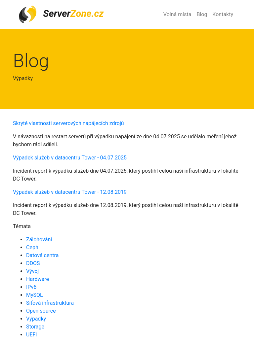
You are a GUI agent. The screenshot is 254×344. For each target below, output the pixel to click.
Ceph (32, 247)
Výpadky (36, 319)
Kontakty (222, 14)
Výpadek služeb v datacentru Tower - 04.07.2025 (70, 158)
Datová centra (42, 255)
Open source (41, 311)
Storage (35, 327)
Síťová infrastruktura (50, 303)
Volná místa (177, 14)
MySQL (34, 295)
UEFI (31, 334)
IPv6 (31, 287)
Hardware (37, 279)
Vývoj (32, 271)
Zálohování (39, 239)
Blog (201, 14)
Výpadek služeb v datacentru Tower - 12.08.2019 (70, 192)
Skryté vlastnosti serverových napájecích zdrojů (68, 123)
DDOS (33, 263)
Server (61, 14)
